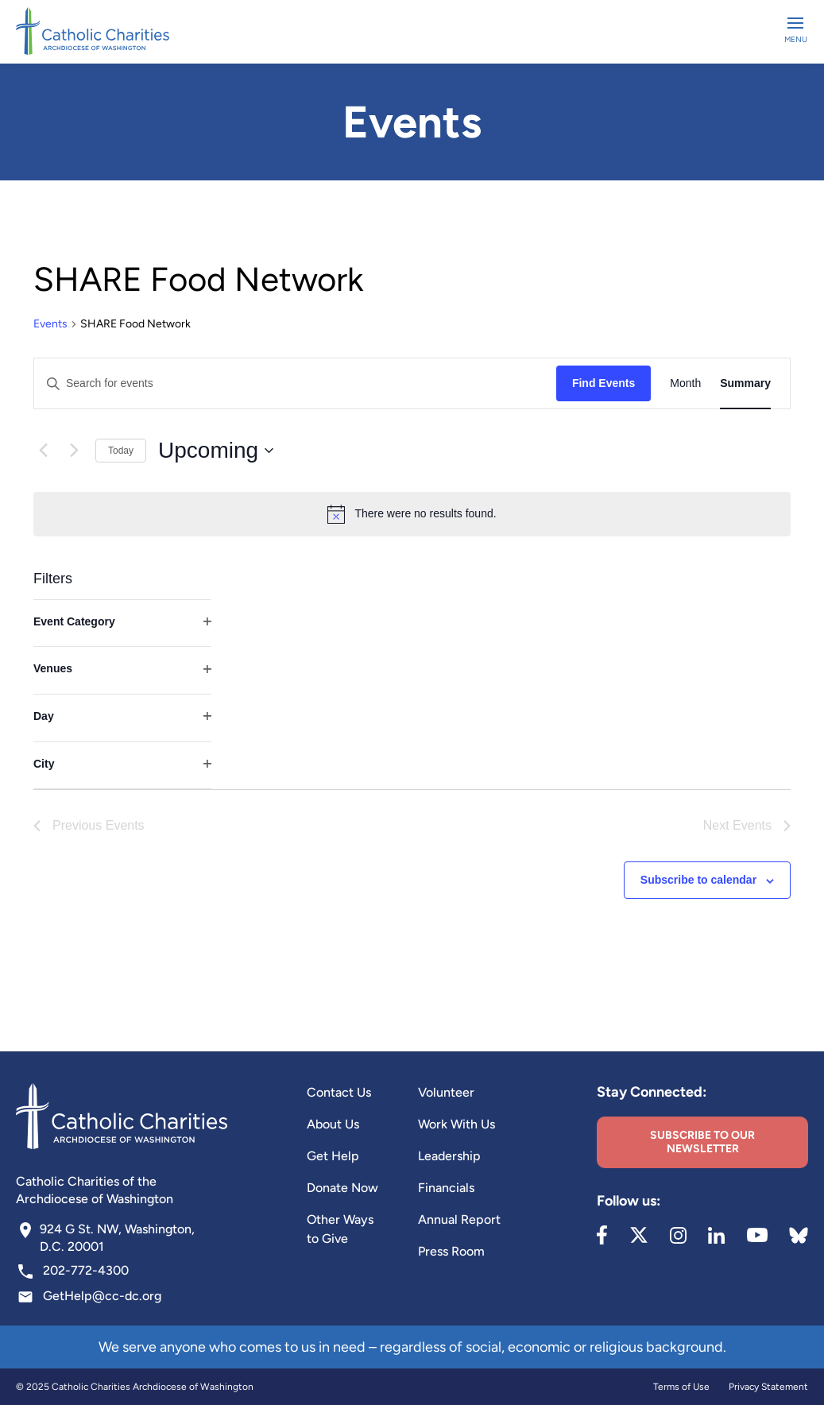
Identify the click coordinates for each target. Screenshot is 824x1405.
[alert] (412, 514)
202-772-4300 (86, 1270)
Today (120, 450)
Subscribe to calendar (698, 879)
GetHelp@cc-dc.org (102, 1295)
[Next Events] (73, 450)
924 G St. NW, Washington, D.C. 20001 (117, 1237)
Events (50, 324)
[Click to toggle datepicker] (215, 450)
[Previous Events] (42, 450)
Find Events (603, 383)
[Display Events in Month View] (685, 383)
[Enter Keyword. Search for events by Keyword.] (295, 383)
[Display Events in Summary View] (745, 383)
